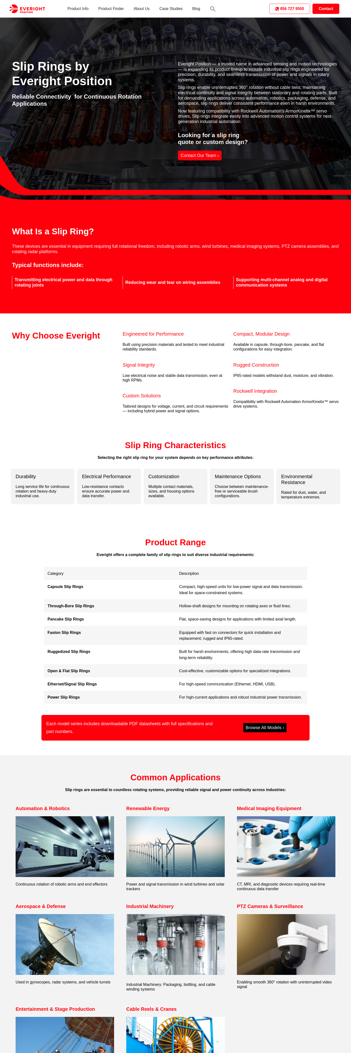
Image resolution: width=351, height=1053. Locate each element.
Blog (196, 9)
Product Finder (111, 9)
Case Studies (171, 9)
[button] (213, 9)
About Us (142, 9)
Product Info (78, 9)
